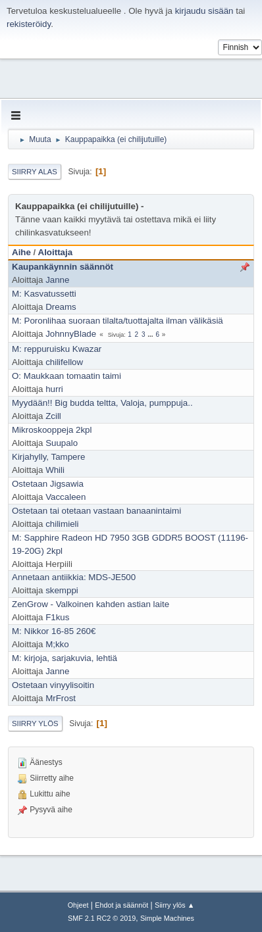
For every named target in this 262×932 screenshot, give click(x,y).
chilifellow (64, 362)
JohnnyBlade (70, 334)
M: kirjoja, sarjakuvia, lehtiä (64, 658)
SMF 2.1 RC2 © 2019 (102, 918)
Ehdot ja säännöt (121, 905)
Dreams (60, 307)
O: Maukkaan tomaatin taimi (66, 376)
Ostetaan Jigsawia (48, 484)
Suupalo (61, 443)
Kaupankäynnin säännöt (62, 267)
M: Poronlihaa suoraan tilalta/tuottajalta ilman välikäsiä (117, 321)
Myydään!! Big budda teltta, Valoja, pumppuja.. (102, 403)
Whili (55, 470)
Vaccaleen (65, 497)
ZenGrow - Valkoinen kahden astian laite (90, 604)
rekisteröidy (29, 24)
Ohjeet (78, 905)
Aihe (21, 252)
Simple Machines (167, 918)
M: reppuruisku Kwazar (56, 349)
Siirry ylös (35, 723)
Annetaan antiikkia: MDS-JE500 (74, 577)
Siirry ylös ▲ (174, 905)
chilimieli (61, 524)
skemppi (61, 590)
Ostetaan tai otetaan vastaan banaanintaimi (96, 511)
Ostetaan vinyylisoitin (53, 685)
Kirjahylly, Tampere (48, 457)
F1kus (57, 617)
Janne (57, 280)
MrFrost (60, 698)
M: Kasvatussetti (44, 294)
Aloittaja (55, 252)
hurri (54, 389)
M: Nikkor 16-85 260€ (53, 631)
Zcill (53, 416)
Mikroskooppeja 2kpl (52, 430)
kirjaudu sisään (204, 11)
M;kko (57, 644)
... (151, 334)
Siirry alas (34, 172)
